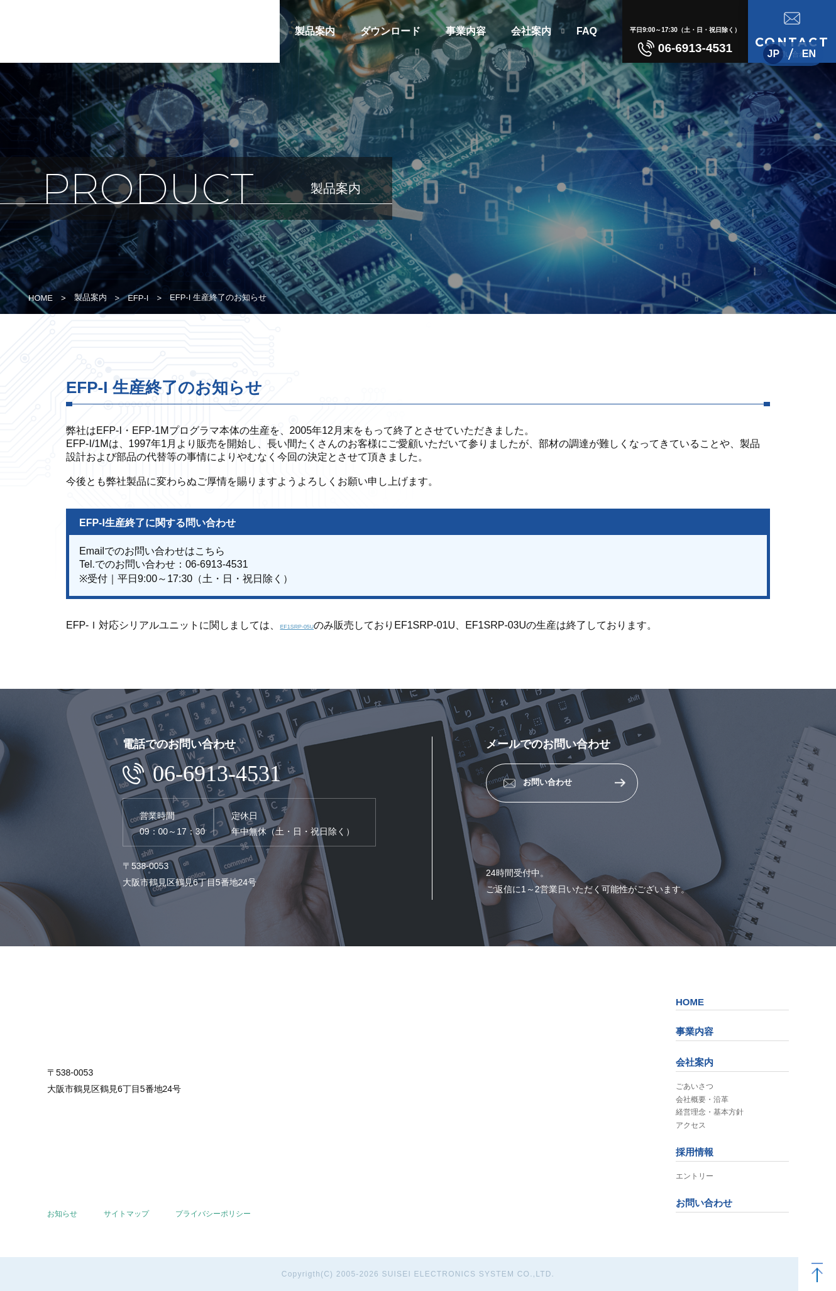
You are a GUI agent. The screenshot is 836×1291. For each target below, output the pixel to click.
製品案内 (315, 31)
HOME (40, 298)
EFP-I (138, 298)
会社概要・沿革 (702, 1099)
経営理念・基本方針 (710, 1112)
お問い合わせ (704, 1202)
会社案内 (531, 31)
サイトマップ (126, 1213)
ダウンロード (390, 31)
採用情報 (694, 1152)
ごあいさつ (694, 1086)
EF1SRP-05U (310, 625)
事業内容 (466, 31)
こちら (210, 551)
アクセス (691, 1125)
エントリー (694, 1176)
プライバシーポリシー (213, 1213)
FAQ (586, 31)
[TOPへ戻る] (817, 1272)
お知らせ (62, 1213)
